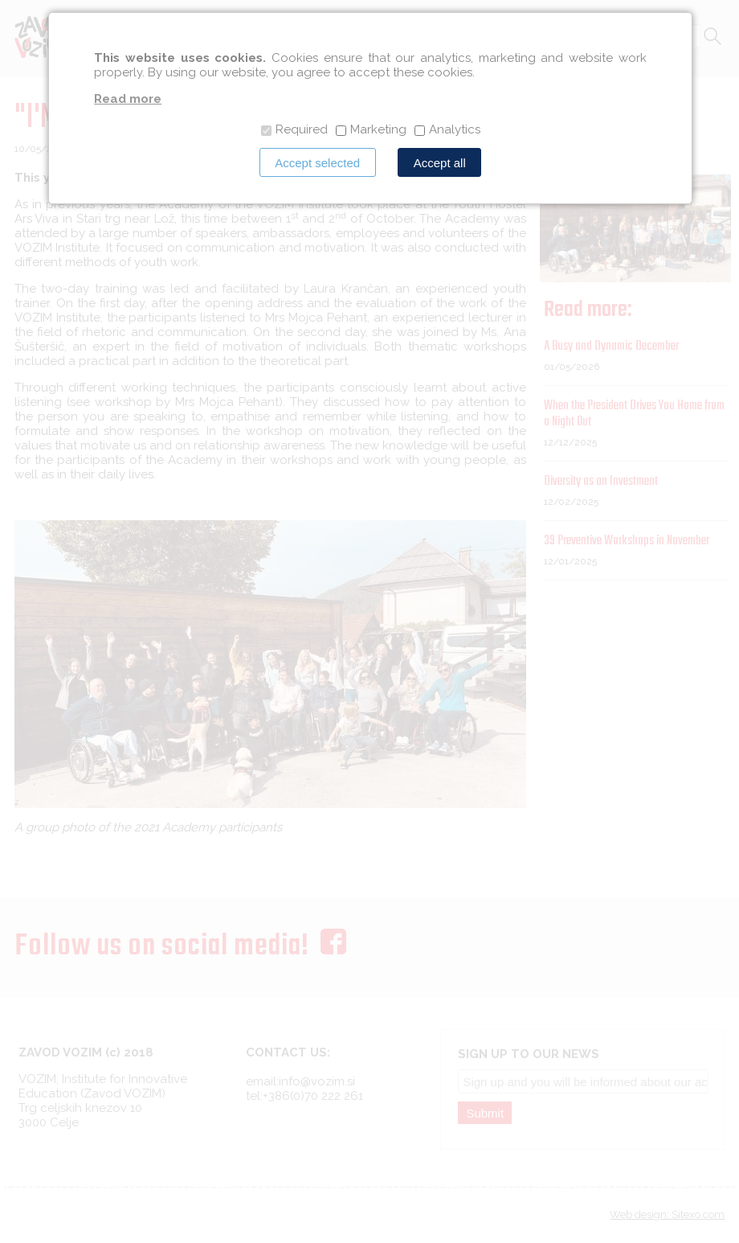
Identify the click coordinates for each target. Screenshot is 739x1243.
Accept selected (317, 163)
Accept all (440, 163)
